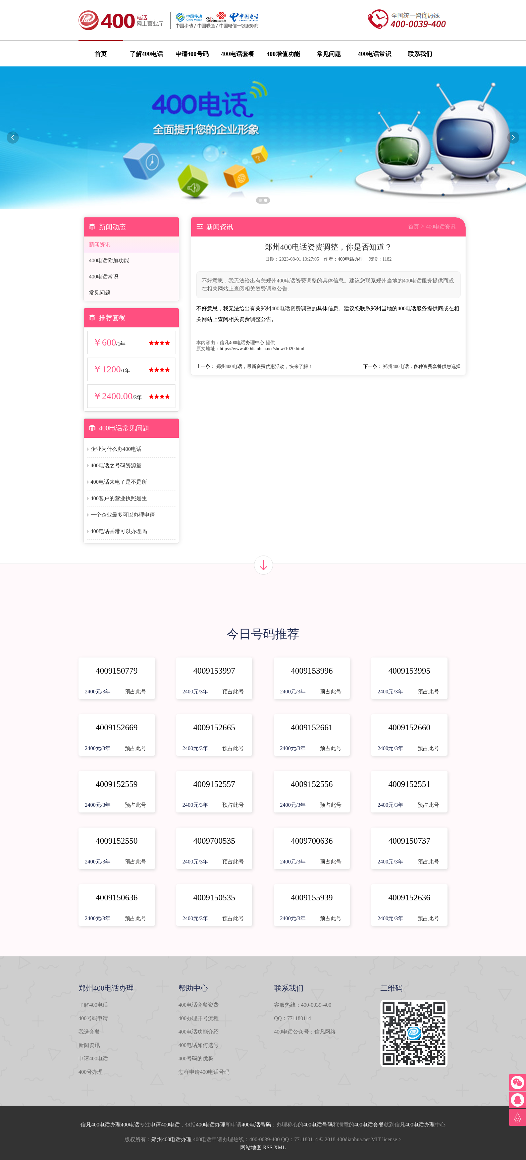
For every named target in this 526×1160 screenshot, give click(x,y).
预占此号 (135, 691)
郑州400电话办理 (171, 1139)
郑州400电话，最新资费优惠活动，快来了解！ (264, 366)
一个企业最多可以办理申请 (123, 515)
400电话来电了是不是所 (119, 482)
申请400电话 (93, 1058)
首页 (101, 54)
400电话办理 (351, 259)
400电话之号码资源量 (116, 465)
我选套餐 (89, 1032)
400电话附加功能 (109, 260)
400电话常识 (374, 54)
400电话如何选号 (198, 1045)
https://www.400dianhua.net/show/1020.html (262, 348)
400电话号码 (256, 1124)
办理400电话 (125, 1124)
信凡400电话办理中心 (242, 342)
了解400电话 (146, 54)
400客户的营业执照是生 (119, 498)
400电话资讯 (441, 226)
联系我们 (420, 54)
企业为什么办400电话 (116, 449)
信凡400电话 (95, 1124)
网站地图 (251, 1147)
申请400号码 (192, 54)
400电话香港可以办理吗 (119, 531)
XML (280, 1147)
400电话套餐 (237, 54)
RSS (267, 1147)
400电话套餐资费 (198, 1005)
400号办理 (90, 1072)
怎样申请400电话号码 (203, 1072)
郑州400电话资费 (281, 308)
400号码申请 (93, 1018)
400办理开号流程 (198, 1018)
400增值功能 (283, 54)
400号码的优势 (195, 1058)
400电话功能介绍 (198, 1032)
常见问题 (329, 54)
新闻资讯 (99, 244)
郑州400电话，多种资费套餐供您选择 (422, 366)
